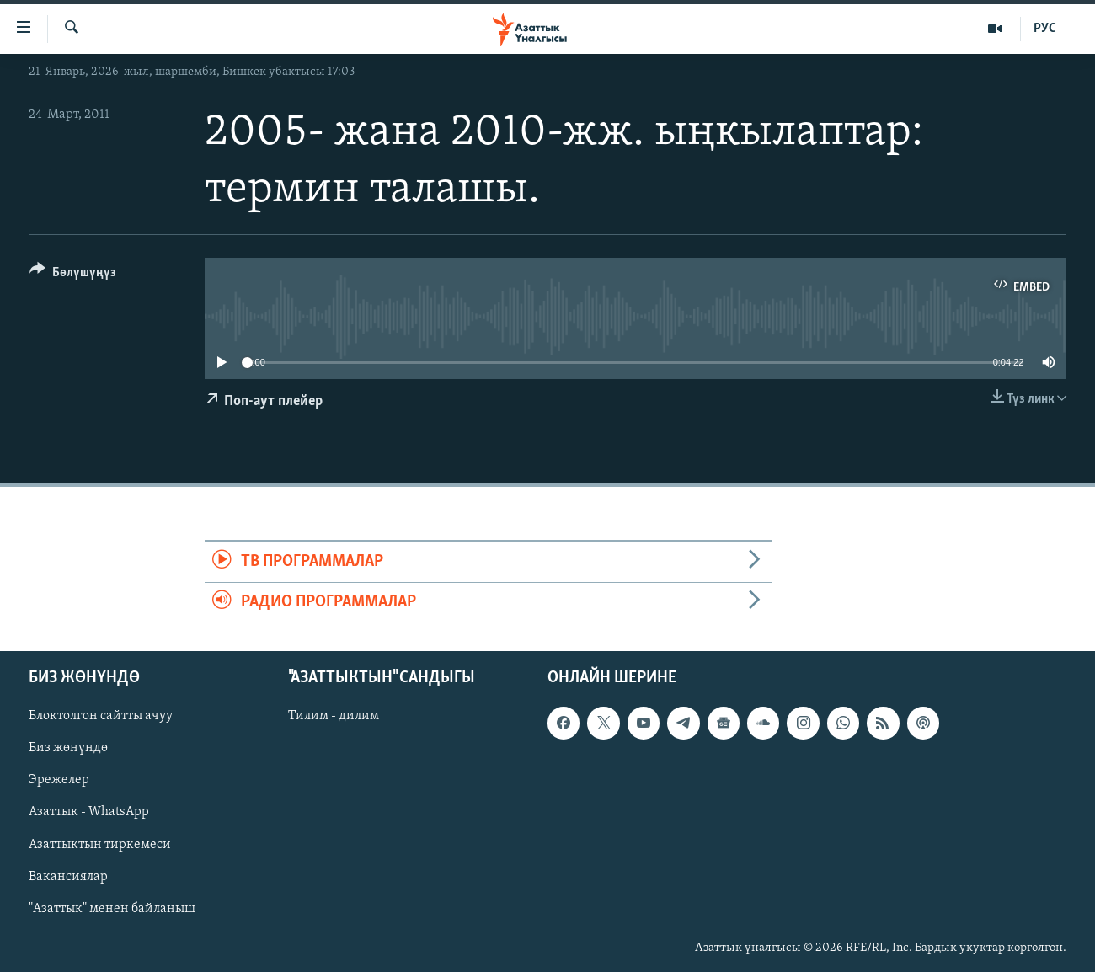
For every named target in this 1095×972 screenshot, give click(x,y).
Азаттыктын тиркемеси (100, 844)
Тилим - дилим (333, 716)
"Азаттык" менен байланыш (112, 909)
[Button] (72, 275)
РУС (1045, 28)
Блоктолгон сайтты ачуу (101, 716)
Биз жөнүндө (68, 748)
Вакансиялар (68, 877)
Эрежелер (59, 780)
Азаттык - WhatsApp (89, 812)
